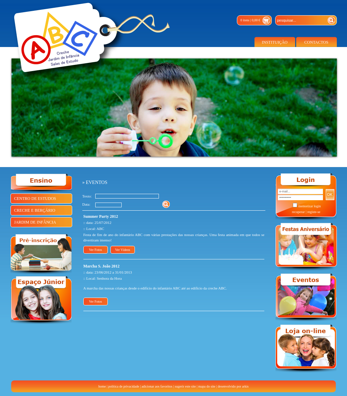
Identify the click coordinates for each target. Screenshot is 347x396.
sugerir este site (185, 386)
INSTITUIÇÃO (275, 42)
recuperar (298, 212)
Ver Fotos (95, 250)
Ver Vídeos (122, 250)
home (102, 386)
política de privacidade (123, 386)
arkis (245, 386)
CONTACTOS (316, 42)
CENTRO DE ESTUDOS (35, 198)
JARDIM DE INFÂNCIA (35, 222)
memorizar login (309, 206)
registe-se (313, 212)
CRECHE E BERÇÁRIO (34, 210)
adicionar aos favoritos (157, 386)
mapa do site (207, 386)
